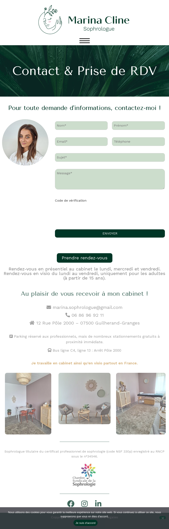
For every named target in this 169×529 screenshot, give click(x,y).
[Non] (162, 517)
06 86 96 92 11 (84, 315)
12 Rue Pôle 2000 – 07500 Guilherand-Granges (88, 323)
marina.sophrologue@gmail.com (84, 307)
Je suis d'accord (86, 522)
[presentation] (86, 214)
